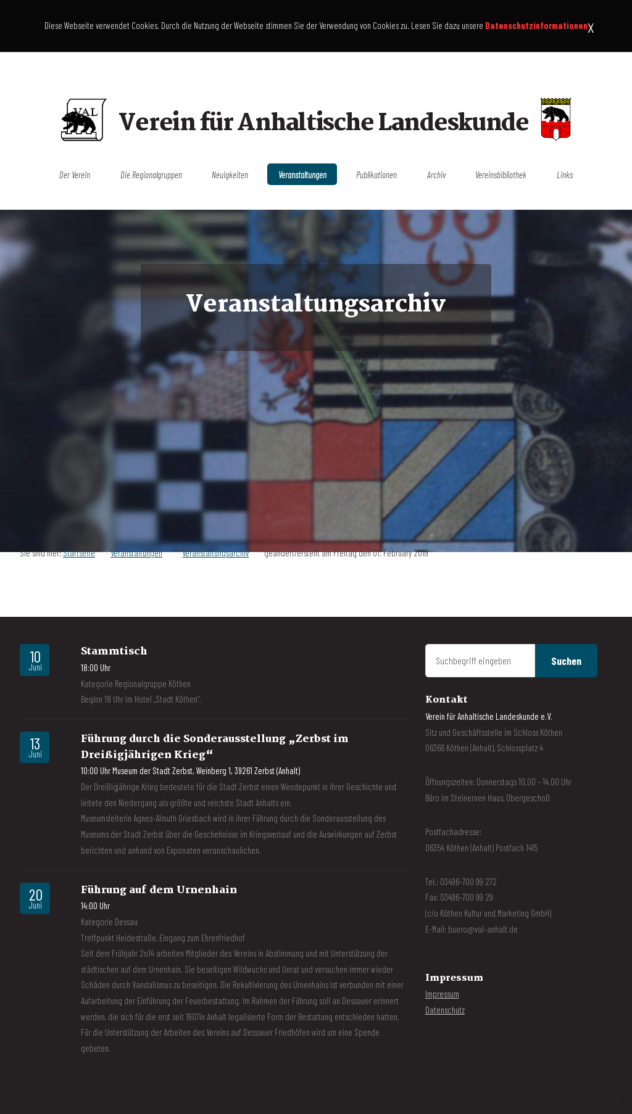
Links (565, 173)
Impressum (442, 993)
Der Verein (74, 173)
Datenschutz (445, 1009)
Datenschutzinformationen (536, 25)
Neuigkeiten (230, 173)
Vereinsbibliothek (500, 173)
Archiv (436, 173)
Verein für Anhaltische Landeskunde (323, 124)
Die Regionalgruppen (151, 173)
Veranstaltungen (302, 173)
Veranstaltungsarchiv (215, 552)
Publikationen (376, 173)
